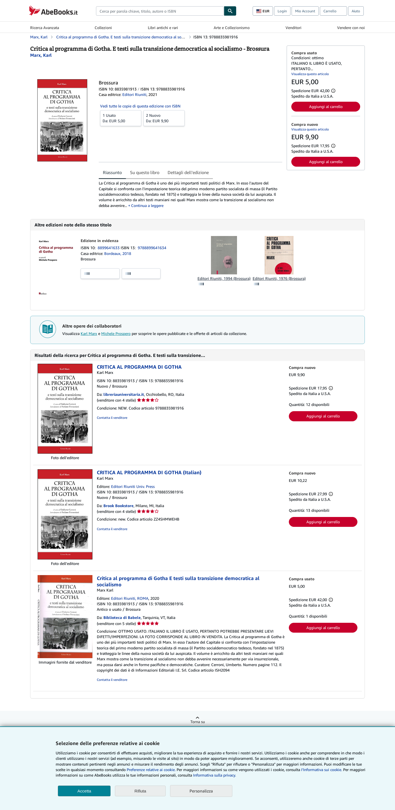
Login (282, 11)
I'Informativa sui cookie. (321, 769)
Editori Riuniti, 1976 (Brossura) (279, 278)
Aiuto (356, 11)
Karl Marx (89, 333)
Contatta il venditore (112, 418)
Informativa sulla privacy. (214, 775)
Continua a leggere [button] (147, 205)
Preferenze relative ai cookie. (151, 769)
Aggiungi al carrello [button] (326, 106)
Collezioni (103, 27)
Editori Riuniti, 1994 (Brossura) (224, 278)
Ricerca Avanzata (44, 27)
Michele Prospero (116, 333)
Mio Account (305, 11)
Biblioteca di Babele (122, 617)
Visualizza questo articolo (310, 74)
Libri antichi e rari (163, 27)
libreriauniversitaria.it (123, 394)
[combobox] (160, 11)
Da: (121, 118)
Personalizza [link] (201, 790)
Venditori (293, 27)
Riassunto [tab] (112, 172)
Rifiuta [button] (140, 791)
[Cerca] (230, 11)
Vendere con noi (351, 27)
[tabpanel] (190, 194)
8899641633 (109, 247)
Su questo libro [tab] (144, 172)
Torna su (197, 721)
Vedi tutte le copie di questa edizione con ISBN (140, 106)
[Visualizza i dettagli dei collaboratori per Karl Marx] (41, 55)
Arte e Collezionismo (232, 27)
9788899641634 (152, 247)
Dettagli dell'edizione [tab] (188, 172)
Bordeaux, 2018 (117, 253)
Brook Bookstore (118, 505)
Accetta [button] (84, 791)
